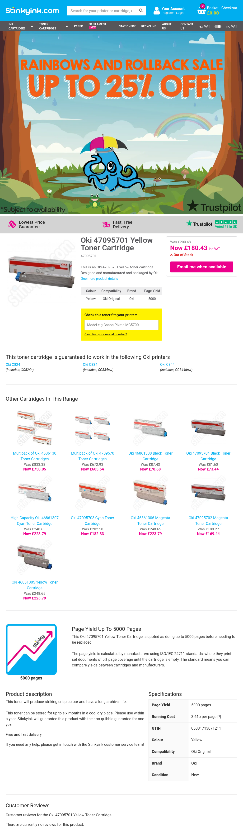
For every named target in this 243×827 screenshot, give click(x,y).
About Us (166, 26)
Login (180, 12)
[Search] (141, 10)
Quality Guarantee (99, 762)
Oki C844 (167, 186)
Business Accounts (134, 755)
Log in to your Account (61, 748)
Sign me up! (184, 756)
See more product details (99, 100)
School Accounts (132, 762)
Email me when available (202, 88)
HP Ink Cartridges (22, 748)
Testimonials (94, 755)
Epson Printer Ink (22, 762)
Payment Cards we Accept (140, 769)
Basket (213, 8)
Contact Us (187, 26)
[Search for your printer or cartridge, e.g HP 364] (101, 10)
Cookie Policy (95, 776)
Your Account (173, 8)
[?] (219, 538)
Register (168, 12)
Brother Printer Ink (23, 769)
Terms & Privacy (97, 769)
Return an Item (54, 762)
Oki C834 (90, 186)
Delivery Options (131, 748)
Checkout (229, 8)
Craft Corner (52, 776)
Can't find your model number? (105, 156)
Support (90, 748)
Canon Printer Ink (22, 755)
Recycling (148, 26)
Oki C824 (13, 186)
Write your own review (30, 663)
